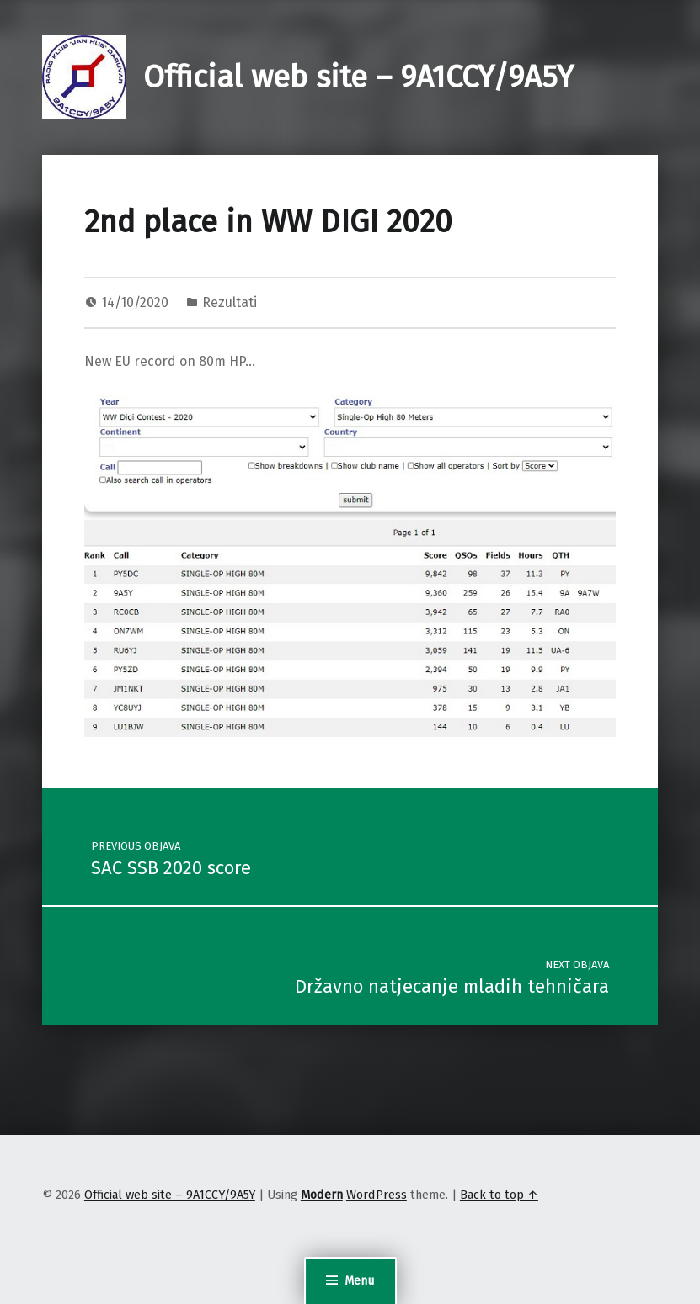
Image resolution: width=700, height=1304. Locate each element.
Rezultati (229, 302)
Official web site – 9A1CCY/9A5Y (358, 77)
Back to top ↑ (499, 1194)
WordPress (376, 1194)
